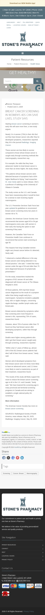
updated (12, 208)
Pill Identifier (28, 22)
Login (9, 27)
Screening (6, 473)
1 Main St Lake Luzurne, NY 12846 (16, 10)
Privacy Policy (7, 559)
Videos (25, 87)
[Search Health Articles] (18, 81)
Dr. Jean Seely (10, 182)
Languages (11, 22)
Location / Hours (19, 25)
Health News (12, 87)
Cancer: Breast (18, 473)
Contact (5, 548)
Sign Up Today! (33, 25)
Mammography (32, 473)
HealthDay (17, 447)
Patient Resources (21, 64)
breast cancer (17, 124)
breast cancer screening (14, 409)
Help (19, 22)
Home (9, 64)
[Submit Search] (37, 81)
